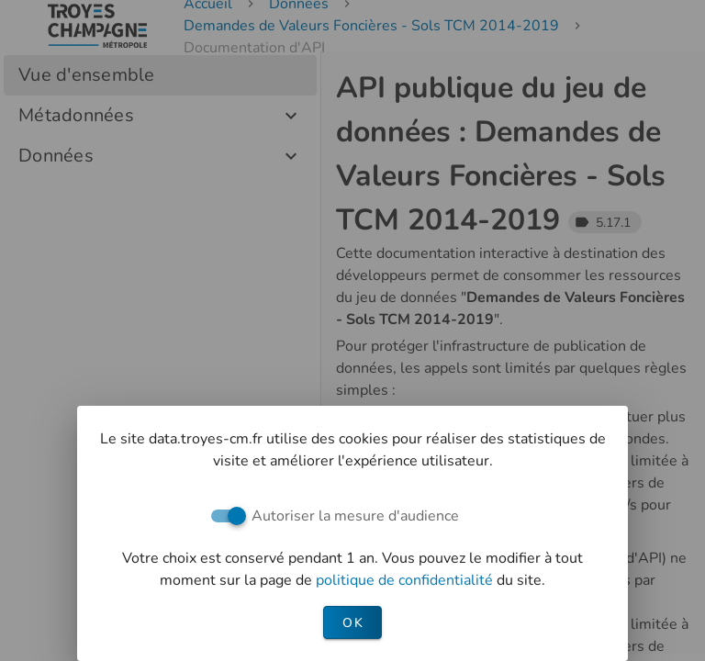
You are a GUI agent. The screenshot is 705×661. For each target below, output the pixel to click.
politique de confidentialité (406, 580)
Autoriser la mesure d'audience (355, 516)
